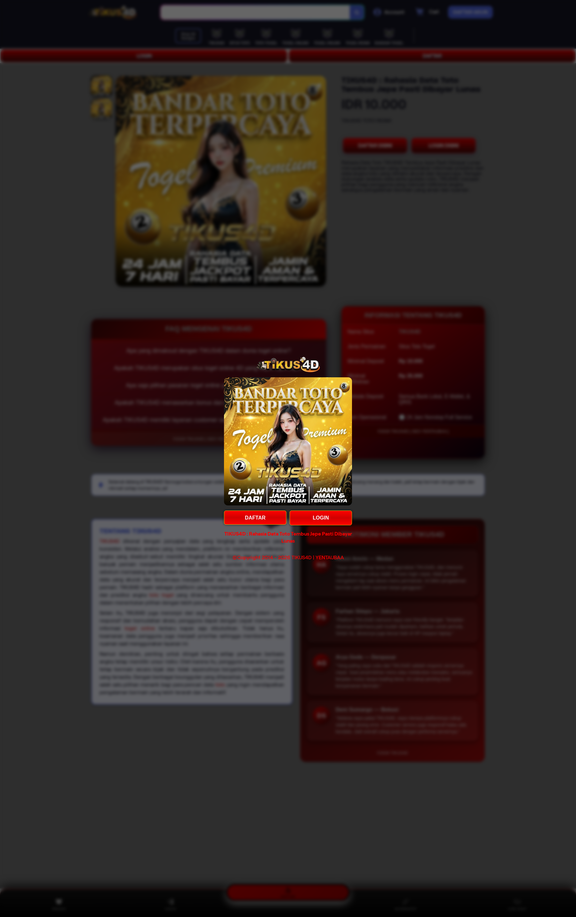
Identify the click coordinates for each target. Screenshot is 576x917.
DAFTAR (255, 517)
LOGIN (321, 517)
